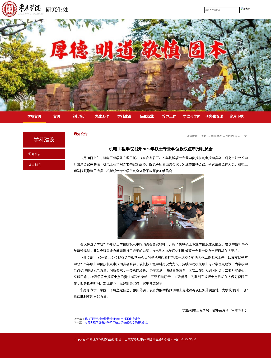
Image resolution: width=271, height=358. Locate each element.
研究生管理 (214, 116)
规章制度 (34, 165)
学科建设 (124, 116)
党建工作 (102, 116)
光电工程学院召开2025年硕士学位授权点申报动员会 (116, 322)
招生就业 (147, 116)
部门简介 (79, 116)
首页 (56, 116)
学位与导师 (191, 116)
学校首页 (34, 116)
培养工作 (169, 116)
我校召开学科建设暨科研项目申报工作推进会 (112, 318)
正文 (244, 136)
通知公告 (34, 154)
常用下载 (237, 116)
